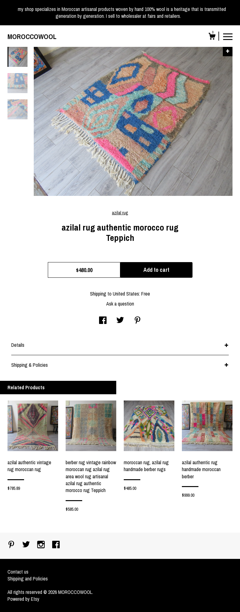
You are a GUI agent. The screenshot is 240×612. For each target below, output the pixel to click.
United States (126, 293)
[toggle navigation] (227, 36)
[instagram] (41, 545)
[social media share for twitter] (120, 320)
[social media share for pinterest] (137, 320)
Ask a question (120, 303)
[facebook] (56, 545)
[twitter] (26, 545)
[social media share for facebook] (103, 320)
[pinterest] (12, 545)
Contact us (18, 571)
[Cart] (211, 37)
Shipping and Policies (28, 578)
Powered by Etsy (23, 598)
